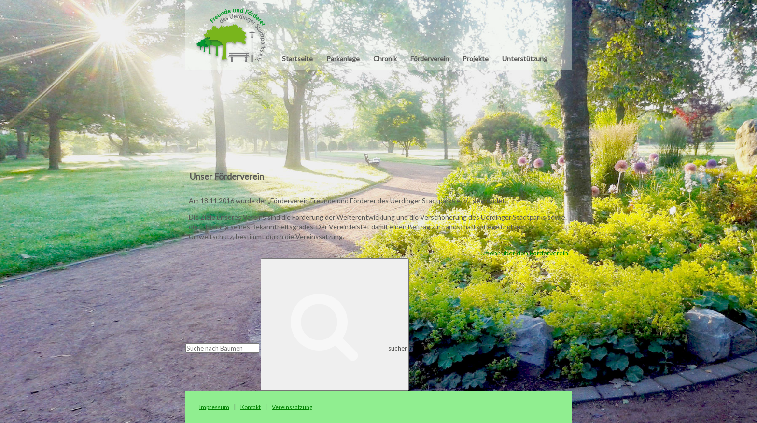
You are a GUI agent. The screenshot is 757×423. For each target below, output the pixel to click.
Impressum (214, 406)
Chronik (385, 59)
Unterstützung (524, 59)
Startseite (297, 59)
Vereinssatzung (292, 406)
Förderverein (429, 59)
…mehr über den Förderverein (523, 253)
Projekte (476, 59)
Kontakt (250, 406)
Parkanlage (343, 59)
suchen (335, 324)
